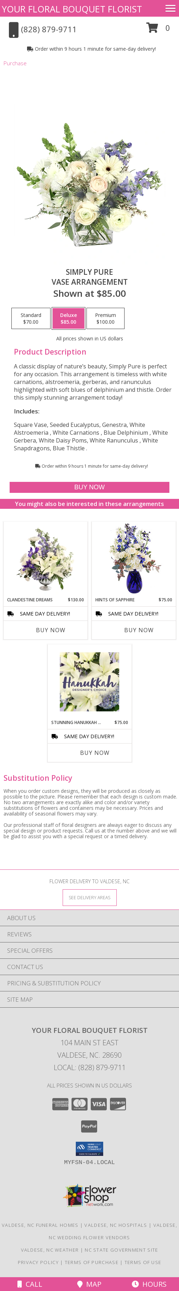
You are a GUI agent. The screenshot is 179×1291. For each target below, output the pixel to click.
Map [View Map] (89, 1284)
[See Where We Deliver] (90, 897)
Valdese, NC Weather (50, 1250)
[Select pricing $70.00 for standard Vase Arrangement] (31, 318)
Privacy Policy (38, 1262)
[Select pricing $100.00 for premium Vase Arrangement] (105, 318)
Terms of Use (143, 1262)
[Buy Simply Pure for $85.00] (89, 487)
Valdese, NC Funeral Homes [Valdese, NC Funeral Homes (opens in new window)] (40, 1225)
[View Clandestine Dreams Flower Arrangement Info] (45, 559)
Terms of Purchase (92, 1262)
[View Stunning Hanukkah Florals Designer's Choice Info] (89, 682)
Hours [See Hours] (149, 1284)
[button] (158, 30)
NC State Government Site (121, 1250)
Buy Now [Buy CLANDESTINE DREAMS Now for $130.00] (50, 630)
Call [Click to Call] (29, 1284)
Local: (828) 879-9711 (90, 1067)
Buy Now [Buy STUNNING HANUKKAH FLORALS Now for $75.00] (95, 753)
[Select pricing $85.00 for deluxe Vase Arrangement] (68, 318)
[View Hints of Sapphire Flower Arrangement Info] (133, 559)
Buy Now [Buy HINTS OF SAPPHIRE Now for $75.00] (139, 630)
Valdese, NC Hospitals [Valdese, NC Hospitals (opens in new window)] (115, 1225)
